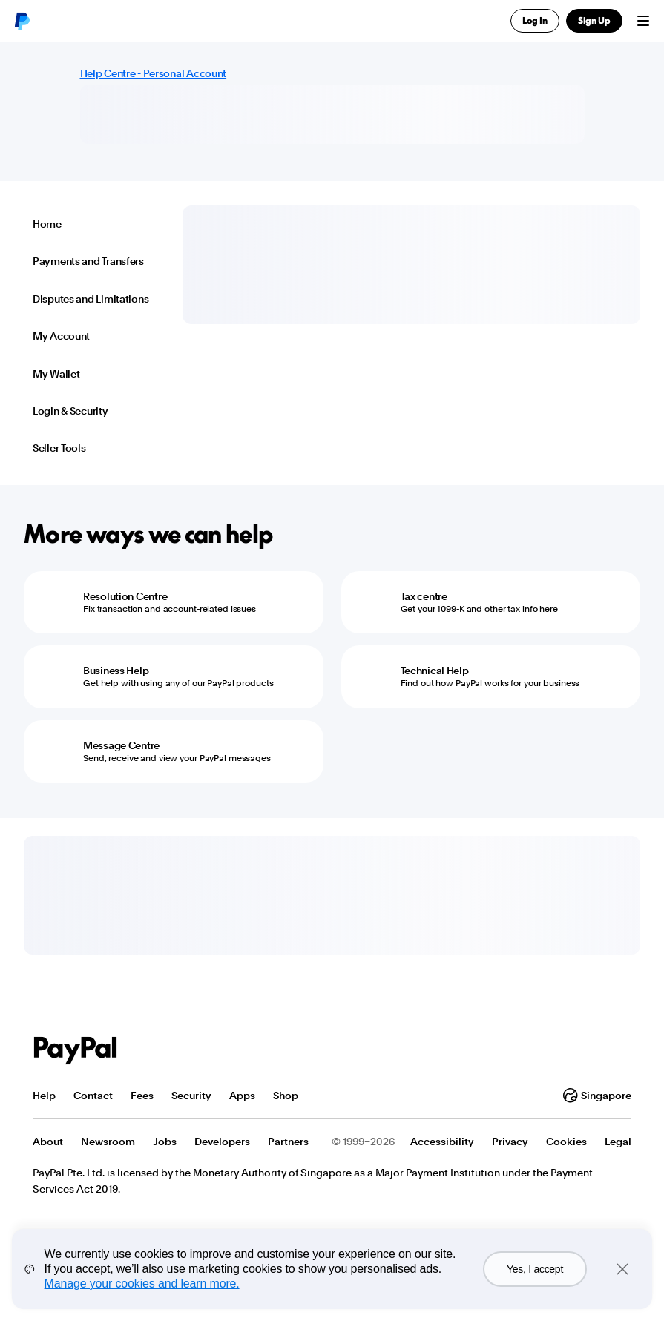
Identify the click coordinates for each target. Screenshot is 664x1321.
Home (47, 224)
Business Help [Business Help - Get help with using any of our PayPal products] (115, 670)
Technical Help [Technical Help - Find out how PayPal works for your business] (435, 670)
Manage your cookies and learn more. (142, 1283)
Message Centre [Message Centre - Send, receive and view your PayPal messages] (121, 745)
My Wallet (56, 374)
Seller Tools (59, 448)
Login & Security (70, 411)
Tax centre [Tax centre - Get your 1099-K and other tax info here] (424, 596)
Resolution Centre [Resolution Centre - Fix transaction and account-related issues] (125, 596)
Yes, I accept (535, 1269)
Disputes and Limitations (90, 299)
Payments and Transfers (88, 261)
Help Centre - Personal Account (153, 73)
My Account (61, 336)
